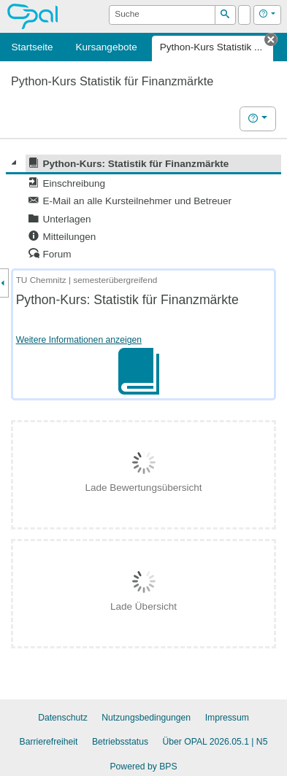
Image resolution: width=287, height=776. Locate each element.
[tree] (143, 209)
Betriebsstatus (120, 742)
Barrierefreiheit (49, 742)
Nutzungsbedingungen (146, 718)
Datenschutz (63, 718)
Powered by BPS (143, 766)
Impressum (227, 718)
